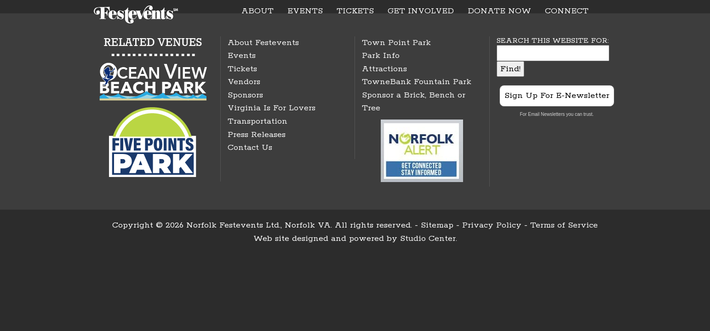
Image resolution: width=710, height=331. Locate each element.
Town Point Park (396, 43)
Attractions (384, 69)
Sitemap (437, 225)
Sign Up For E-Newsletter (556, 96)
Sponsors (245, 95)
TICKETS (355, 11)
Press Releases (257, 135)
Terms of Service (564, 225)
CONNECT (567, 11)
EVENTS (305, 11)
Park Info (381, 56)
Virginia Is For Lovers (271, 108)
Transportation (257, 121)
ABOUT (257, 11)
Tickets (242, 69)
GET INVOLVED (421, 11)
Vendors (244, 82)
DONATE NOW (499, 11)
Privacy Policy (491, 225)
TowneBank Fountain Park (416, 82)
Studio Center (428, 239)
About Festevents (263, 43)
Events (242, 56)
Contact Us (250, 148)
